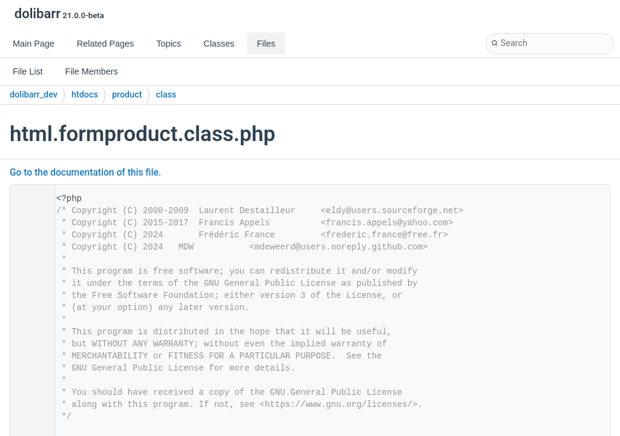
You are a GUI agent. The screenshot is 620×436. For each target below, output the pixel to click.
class (166, 95)
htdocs (84, 95)
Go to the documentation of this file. (85, 172)
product (127, 95)
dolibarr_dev (34, 95)
